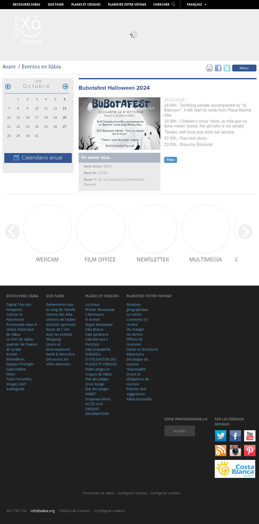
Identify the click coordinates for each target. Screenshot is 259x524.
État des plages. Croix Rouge (97, 381)
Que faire (56, 4)
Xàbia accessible (139, 399)
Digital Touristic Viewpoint (18, 307)
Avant (9, 66)
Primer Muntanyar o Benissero (100, 312)
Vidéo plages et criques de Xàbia (98, 372)
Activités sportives (60, 324)
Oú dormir (134, 334)
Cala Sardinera (96, 334)
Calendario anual (38, 158)
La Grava (92, 304)
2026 (38, 81)
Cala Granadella (97, 349)
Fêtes (10, 374)
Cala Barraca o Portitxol (96, 342)
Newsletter (153, 259)
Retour (244, 68)
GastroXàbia (16, 369)
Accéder (179, 430)
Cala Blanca (94, 329)
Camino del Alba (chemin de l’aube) (60, 317)
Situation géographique (137, 307)
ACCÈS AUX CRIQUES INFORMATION (97, 408)
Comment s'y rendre (136, 322)
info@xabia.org (43, 510)
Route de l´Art (58, 329)
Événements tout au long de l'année (60, 307)
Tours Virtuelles (19, 379)
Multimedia (205, 259)
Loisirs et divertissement (58, 347)
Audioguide (15, 388)
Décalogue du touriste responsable (137, 364)
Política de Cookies (75, 510)
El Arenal (92, 319)
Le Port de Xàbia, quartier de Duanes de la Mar (21, 344)
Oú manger (135, 329)
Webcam (47, 259)
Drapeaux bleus (97, 399)
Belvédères (15, 359)
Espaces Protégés (20, 364)
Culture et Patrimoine (15, 317)
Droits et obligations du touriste (137, 379)
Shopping (53, 339)
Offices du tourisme (134, 342)
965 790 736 (16, 510)
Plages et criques (85, 4)
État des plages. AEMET (97, 391)
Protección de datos (99, 493)
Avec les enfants (59, 334)
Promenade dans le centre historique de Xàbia (21, 329)
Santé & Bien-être (60, 354)
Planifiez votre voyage (127, 4)
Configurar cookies (132, 493)
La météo (134, 314)
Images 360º (16, 384)
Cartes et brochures (142, 349)
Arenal (11, 354)
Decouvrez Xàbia (26, 4)
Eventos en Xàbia (41, 66)
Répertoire (135, 354)
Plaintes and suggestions (136, 391)
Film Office (100, 259)
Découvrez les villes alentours (58, 362)
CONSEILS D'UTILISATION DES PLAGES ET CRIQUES (101, 359)
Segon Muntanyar (99, 324)
